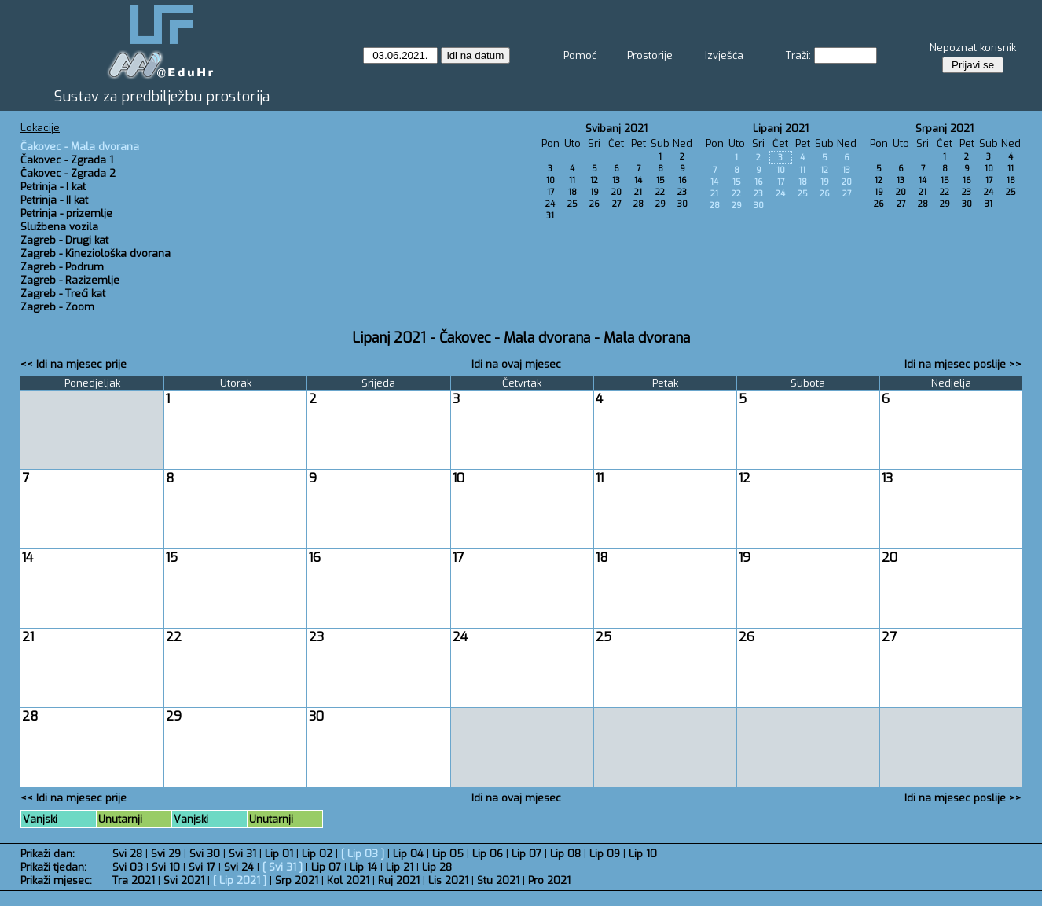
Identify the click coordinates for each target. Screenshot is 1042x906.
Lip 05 (448, 853)
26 (594, 204)
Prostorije (650, 55)
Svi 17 (202, 867)
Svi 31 (242, 853)
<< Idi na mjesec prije (73, 364)
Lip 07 (526, 853)
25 (572, 204)
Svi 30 (204, 853)
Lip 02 (317, 853)
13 (616, 180)
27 (616, 204)
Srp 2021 (296, 880)
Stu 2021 (498, 880)
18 (572, 192)
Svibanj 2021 (616, 128)
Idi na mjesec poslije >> (963, 364)
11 (572, 180)
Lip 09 (604, 853)
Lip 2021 (239, 880)
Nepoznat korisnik (973, 47)
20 (616, 192)
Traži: (798, 55)
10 (550, 180)
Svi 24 (239, 867)
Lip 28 (437, 867)
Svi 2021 (183, 880)
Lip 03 (362, 853)
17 (550, 192)
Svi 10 (166, 867)
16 (682, 180)
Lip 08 (565, 853)
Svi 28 (127, 853)
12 (594, 180)
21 (638, 192)
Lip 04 (408, 853)
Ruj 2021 (399, 880)
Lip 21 (399, 867)
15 (660, 180)
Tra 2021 (133, 880)
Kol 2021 (348, 880)
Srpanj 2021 (944, 128)
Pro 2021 (549, 880)
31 (550, 216)
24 (550, 204)
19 (594, 192)
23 (682, 192)
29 (660, 204)
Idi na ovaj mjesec (516, 364)
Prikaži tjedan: (53, 867)
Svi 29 (166, 853)
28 (638, 204)
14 (638, 180)
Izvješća (724, 55)
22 (660, 192)
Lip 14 (363, 867)
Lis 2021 (448, 880)
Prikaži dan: (47, 853)
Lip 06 (487, 853)
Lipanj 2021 (781, 128)
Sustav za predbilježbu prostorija (162, 96)
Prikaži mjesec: (56, 880)
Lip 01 (279, 853)
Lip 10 (643, 853)
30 (682, 204)
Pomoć (579, 55)
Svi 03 (127, 867)
